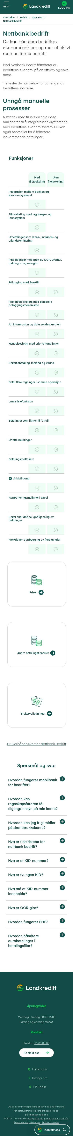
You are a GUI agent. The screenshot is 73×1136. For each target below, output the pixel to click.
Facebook (37, 1069)
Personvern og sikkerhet (27, 1122)
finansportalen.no (38, 1114)
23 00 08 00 (41, 1043)
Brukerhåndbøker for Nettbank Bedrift (36, 743)
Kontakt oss (55, 1130)
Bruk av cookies (50, 1122)
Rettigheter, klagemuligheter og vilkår (47, 1118)
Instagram (37, 1078)
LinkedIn (37, 1086)
